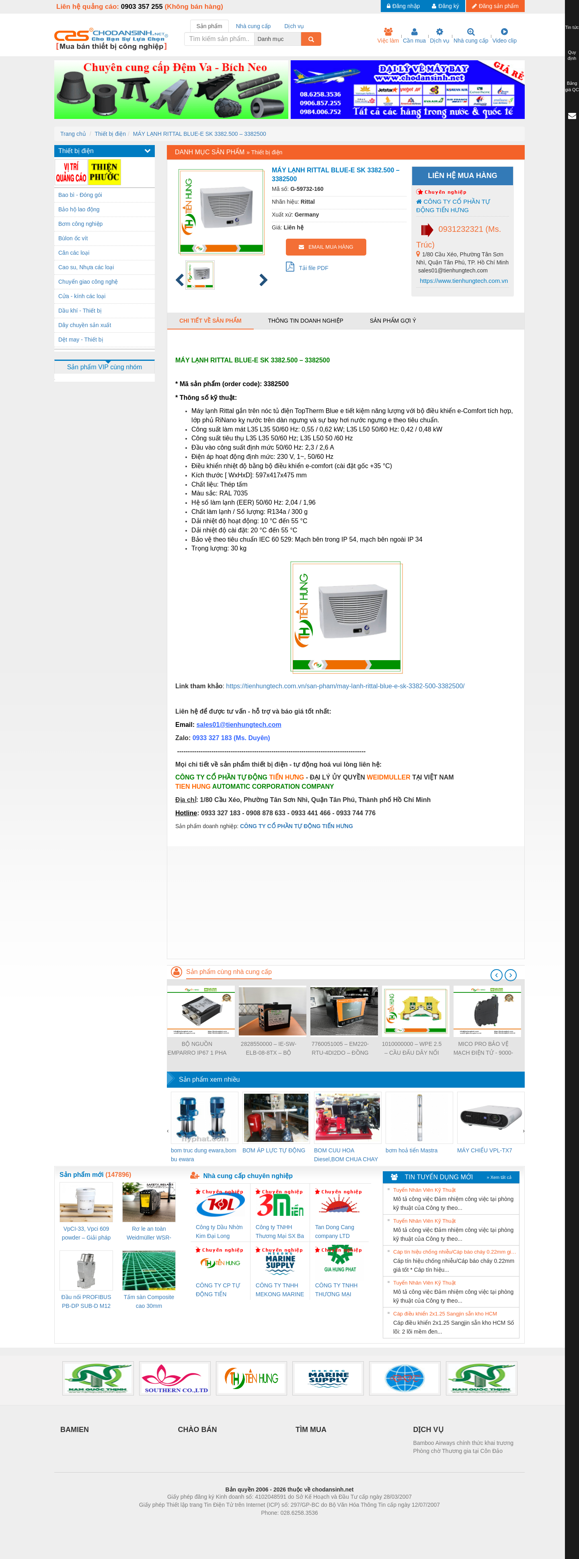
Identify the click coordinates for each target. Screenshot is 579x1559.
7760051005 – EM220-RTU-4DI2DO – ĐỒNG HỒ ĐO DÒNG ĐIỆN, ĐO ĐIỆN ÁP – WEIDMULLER (340, 1049)
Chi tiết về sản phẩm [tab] (210, 320)
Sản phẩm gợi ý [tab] (393, 320)
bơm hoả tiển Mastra (411, 1150)
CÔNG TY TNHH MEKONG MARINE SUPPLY (280, 1290)
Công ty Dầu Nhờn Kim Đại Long (219, 1231)
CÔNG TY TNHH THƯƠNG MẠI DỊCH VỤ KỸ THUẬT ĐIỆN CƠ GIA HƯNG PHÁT (337, 1290)
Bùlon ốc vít (73, 238)
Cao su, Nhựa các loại (86, 267)
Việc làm (388, 36)
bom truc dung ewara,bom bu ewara (203, 1154)
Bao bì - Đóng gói (80, 195)
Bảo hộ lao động (79, 209)
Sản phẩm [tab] (209, 26)
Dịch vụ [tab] (294, 26)
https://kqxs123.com (328, 1525)
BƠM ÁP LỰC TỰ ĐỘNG (273, 1150)
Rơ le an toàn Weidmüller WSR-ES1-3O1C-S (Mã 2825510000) (149, 1234)
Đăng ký (445, 6)
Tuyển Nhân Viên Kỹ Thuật (424, 1190)
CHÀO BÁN (197, 1430)
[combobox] (299, 39)
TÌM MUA (311, 1430)
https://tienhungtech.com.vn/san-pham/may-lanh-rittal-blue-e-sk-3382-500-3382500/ (345, 686)
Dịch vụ (440, 36)
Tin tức (572, 27)
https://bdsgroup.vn (279, 1525)
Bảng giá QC (572, 86)
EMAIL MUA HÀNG (326, 247)
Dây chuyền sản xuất (84, 325)
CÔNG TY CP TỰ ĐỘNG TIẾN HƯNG (218, 1290)
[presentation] (497, 975)
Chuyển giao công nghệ (88, 281)
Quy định (572, 55)
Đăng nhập (403, 6)
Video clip (505, 36)
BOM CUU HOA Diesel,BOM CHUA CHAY (346, 1154)
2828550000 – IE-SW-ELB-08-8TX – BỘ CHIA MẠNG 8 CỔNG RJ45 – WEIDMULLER (268, 1049)
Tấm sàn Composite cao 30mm (149, 1301)
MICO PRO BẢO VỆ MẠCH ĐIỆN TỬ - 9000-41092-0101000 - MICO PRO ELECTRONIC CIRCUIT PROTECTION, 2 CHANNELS (483, 1049)
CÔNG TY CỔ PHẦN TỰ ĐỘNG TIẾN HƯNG (453, 205)
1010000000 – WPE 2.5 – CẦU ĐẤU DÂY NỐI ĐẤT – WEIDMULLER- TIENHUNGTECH (412, 1049)
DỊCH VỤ (428, 1430)
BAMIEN (74, 1430)
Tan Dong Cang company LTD (334, 1231)
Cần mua (414, 36)
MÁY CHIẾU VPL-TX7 (484, 1150)
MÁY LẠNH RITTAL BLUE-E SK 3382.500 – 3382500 (199, 134)
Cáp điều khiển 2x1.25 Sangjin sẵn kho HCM (445, 1314)
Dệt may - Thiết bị (80, 339)
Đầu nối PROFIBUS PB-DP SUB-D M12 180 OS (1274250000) (86, 1302)
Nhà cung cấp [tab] (253, 26)
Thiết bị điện (110, 134)
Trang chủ (73, 134)
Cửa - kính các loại (81, 296)
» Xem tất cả (499, 1177)
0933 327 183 (213, 737)
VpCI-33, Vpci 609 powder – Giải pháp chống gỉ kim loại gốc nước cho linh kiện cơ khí (86, 1234)
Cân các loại (73, 253)
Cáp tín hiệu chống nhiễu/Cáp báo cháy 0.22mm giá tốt (455, 1252)
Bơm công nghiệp (80, 224)
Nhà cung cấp (471, 36)
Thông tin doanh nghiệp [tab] (305, 320)
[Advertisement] (345, 902)
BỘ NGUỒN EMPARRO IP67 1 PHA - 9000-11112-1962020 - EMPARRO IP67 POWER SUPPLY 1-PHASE (197, 1049)
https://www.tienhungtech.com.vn (463, 280)
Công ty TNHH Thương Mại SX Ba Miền (280, 1232)
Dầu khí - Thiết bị (80, 310)
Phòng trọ (238, 1525)
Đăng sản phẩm (495, 6)
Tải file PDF (307, 266)
